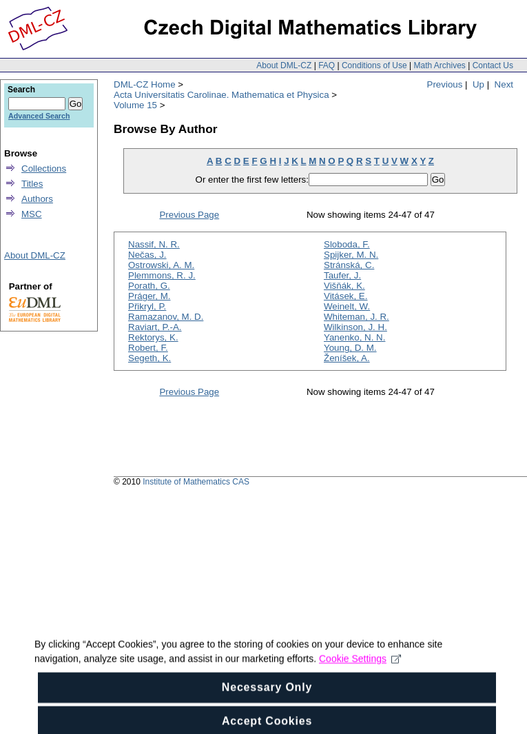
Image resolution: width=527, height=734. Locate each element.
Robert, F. (148, 348)
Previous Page (189, 215)
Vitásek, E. (345, 296)
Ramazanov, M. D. (165, 317)
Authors (37, 199)
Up (478, 84)
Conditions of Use (374, 65)
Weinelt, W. (347, 306)
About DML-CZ (283, 65)
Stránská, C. (349, 265)
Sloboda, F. (347, 244)
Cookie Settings (360, 668)
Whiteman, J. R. (356, 317)
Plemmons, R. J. (162, 275)
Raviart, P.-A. (155, 327)
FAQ (326, 65)
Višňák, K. (344, 286)
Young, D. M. (350, 348)
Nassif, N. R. (154, 244)
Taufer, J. (342, 275)
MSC (31, 214)
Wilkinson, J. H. (355, 327)
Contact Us (493, 65)
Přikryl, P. (147, 306)
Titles (32, 184)
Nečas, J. (147, 254)
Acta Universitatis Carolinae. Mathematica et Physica (221, 95)
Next (504, 84)
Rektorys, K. (153, 337)
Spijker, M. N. (351, 254)
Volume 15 (135, 105)
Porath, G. (149, 286)
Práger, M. (149, 296)
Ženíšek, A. (347, 358)
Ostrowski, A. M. (161, 265)
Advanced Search (39, 116)
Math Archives (439, 65)
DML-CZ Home (145, 84)
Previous (445, 84)
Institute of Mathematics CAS (196, 482)
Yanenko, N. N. (354, 337)
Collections (43, 168)
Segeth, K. (149, 358)
